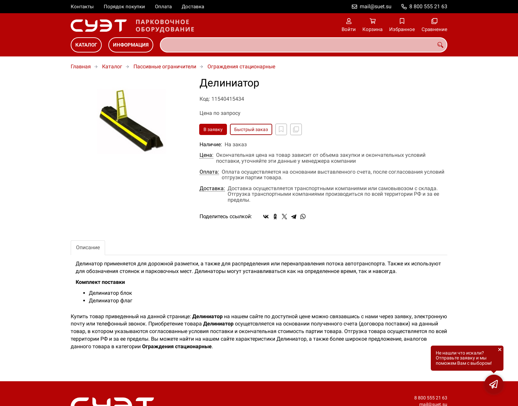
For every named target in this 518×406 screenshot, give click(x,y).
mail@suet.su (375, 6)
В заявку (213, 129)
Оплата (163, 7)
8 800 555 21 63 (428, 6)
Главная (81, 66)
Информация (131, 45)
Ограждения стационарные (241, 66)
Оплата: (209, 172)
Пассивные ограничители (164, 66)
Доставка (193, 7)
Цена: (206, 155)
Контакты (82, 7)
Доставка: (212, 188)
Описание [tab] (88, 247)
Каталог (86, 45)
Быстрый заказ (251, 129)
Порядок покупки (124, 7)
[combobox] (303, 44)
